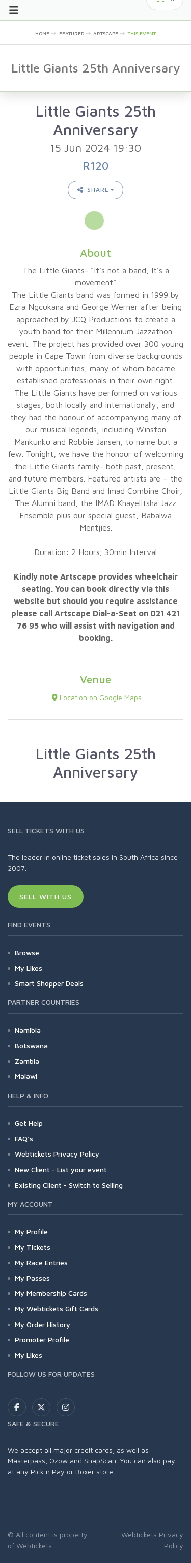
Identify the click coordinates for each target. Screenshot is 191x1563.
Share (93, 190)
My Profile (31, 1231)
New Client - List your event (61, 1169)
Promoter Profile (42, 1339)
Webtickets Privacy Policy (57, 1153)
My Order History (42, 1324)
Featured (71, 33)
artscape (105, 33)
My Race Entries (41, 1262)
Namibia (28, 1030)
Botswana (31, 1045)
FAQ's (24, 1138)
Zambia (27, 1060)
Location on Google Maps (97, 697)
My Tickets (32, 1247)
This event (142, 33)
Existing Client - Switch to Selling (69, 1185)
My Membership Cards (51, 1293)
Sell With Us (45, 896)
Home (42, 33)
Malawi (26, 1076)
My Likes (28, 968)
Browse (27, 952)
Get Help (29, 1123)
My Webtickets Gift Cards (56, 1308)
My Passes (32, 1277)
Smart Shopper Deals (49, 983)
